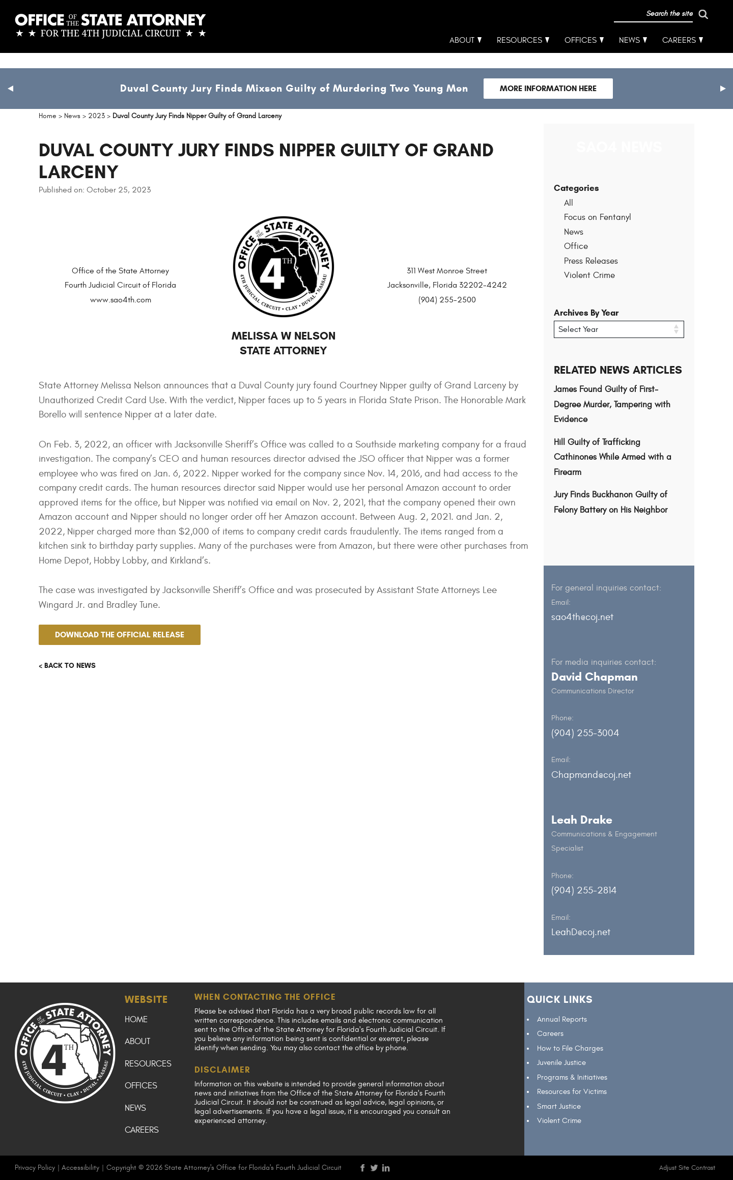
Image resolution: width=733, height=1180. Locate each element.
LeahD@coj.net (580, 932)
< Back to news (67, 665)
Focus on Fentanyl (597, 217)
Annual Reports (562, 1019)
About (462, 56)
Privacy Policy (35, 1167)
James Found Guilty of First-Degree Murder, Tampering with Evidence (612, 404)
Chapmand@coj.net (591, 774)
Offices (581, 56)
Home (136, 1019)
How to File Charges (570, 1048)
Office (576, 246)
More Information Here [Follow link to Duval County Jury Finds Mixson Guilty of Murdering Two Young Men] (548, 88)
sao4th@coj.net (582, 617)
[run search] (660, 29)
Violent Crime (589, 275)
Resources (520, 56)
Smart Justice (559, 1106)
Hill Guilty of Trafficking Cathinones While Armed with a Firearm (612, 457)
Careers (679, 56)
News (629, 56)
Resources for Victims (572, 1091)
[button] (10, 88)
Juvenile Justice (561, 1062)
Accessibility (80, 1167)
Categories (576, 188)
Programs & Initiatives (572, 1077)
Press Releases (591, 261)
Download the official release (119, 634)
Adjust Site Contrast (687, 1167)
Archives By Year (586, 312)
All (568, 203)
